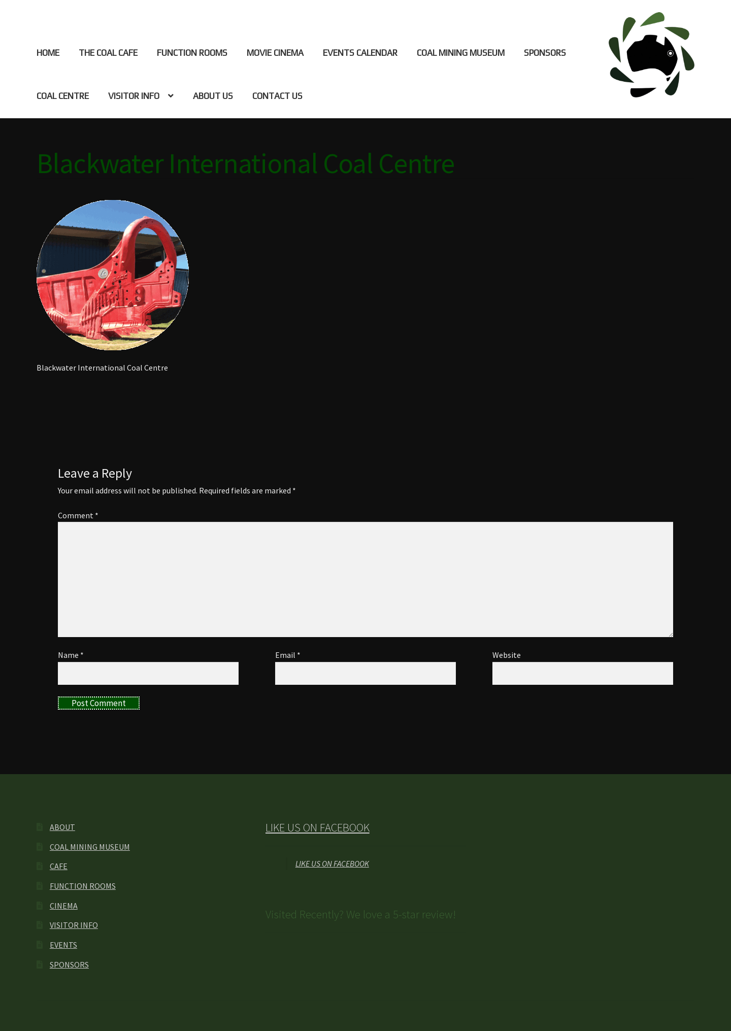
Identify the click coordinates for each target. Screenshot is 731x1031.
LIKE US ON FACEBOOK (317, 827)
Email (288, 655)
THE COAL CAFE (108, 53)
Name (71, 655)
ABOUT (62, 827)
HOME (48, 53)
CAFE (59, 866)
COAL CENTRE (63, 96)
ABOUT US (213, 96)
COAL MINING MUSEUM (461, 53)
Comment (78, 515)
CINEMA (64, 906)
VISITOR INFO (133, 96)
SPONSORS (545, 53)
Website (506, 655)
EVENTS (63, 945)
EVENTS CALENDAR (360, 53)
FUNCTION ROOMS (192, 53)
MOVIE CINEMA (275, 53)
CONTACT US (277, 96)
